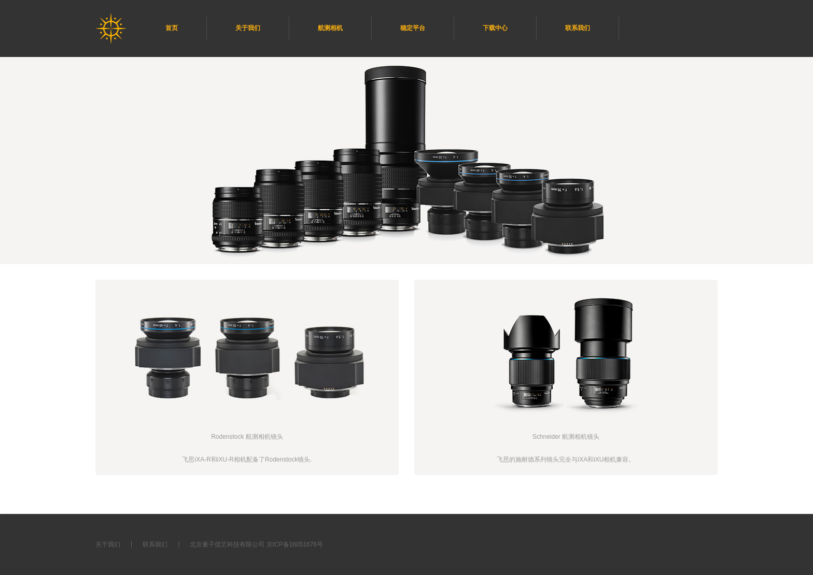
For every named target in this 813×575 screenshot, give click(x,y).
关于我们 (247, 28)
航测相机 (330, 28)
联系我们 (577, 28)
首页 (171, 28)
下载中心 (495, 28)
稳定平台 (412, 28)
